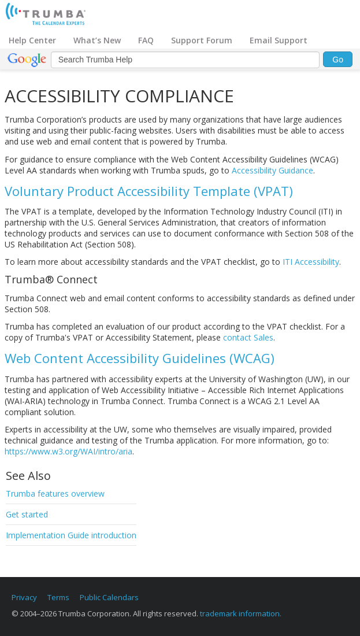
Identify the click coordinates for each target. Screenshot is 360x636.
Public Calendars (109, 597)
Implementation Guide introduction (71, 535)
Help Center (32, 40)
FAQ (146, 40)
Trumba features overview (55, 493)
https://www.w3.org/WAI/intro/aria (68, 451)
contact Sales (248, 337)
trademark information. (240, 613)
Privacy (24, 597)
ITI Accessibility (311, 261)
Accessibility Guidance (272, 170)
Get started (27, 514)
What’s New (97, 40)
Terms (58, 597)
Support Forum (201, 40)
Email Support (278, 40)
